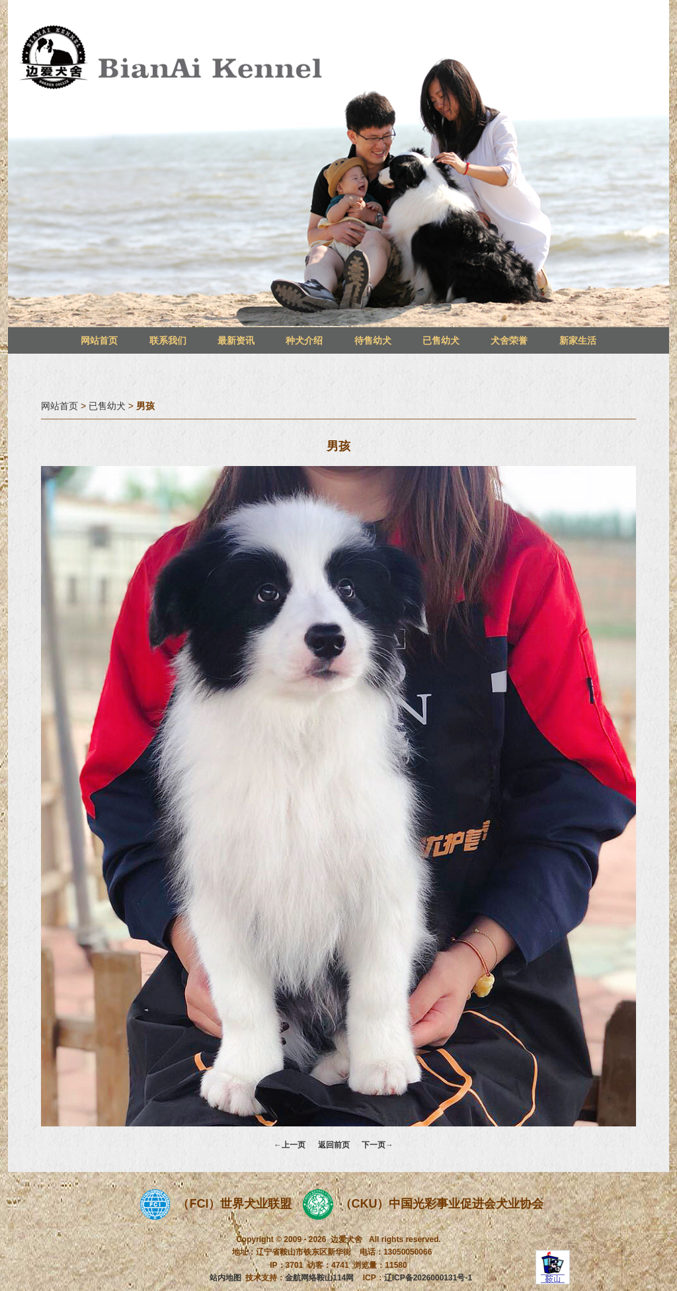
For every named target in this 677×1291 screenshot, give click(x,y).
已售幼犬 (440, 340)
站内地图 (225, 1277)
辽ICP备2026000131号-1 (428, 1277)
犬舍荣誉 (509, 340)
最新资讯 (236, 340)
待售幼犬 (372, 340)
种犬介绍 (304, 340)
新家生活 (577, 340)
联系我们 (167, 340)
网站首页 (99, 340)
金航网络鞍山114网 (319, 1277)
